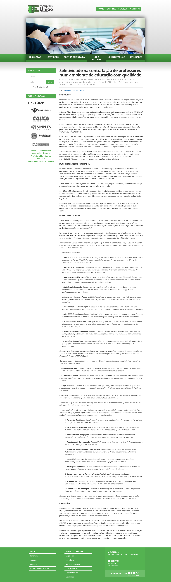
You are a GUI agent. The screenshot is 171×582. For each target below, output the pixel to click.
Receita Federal (40, 110)
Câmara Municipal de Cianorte (41, 161)
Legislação (35, 57)
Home (101, 8)
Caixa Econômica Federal (40, 119)
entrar (49, 82)
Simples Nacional (40, 127)
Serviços (122, 8)
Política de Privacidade (39, 568)
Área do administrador (41, 87)
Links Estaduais (116, 57)
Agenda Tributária (74, 57)
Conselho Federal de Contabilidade (40, 136)
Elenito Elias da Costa (74, 90)
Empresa (111, 8)
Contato (135, 8)
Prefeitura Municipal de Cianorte (41, 157)
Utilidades (136, 57)
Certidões (52, 57)
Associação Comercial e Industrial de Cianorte (41, 151)
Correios (40, 145)
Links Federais (96, 58)
